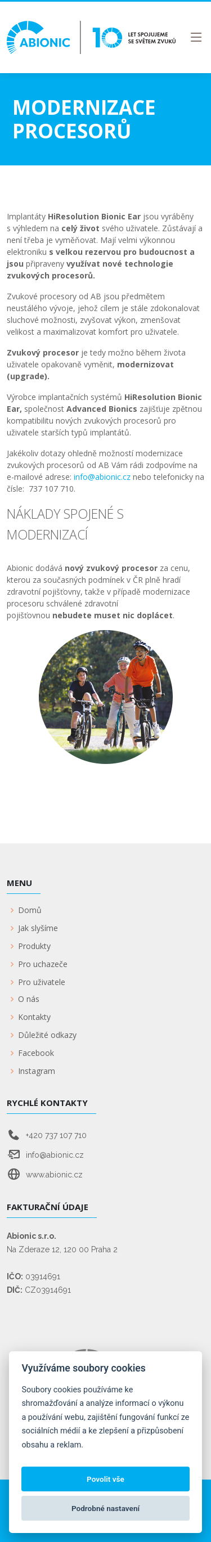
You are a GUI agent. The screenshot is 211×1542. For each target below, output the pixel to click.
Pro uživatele (41, 982)
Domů (30, 910)
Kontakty (34, 1017)
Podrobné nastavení (105, 1508)
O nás (28, 999)
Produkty (34, 946)
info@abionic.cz (102, 476)
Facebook (36, 1053)
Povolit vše (105, 1478)
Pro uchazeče (43, 964)
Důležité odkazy (47, 1035)
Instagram (36, 1071)
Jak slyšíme (38, 928)
